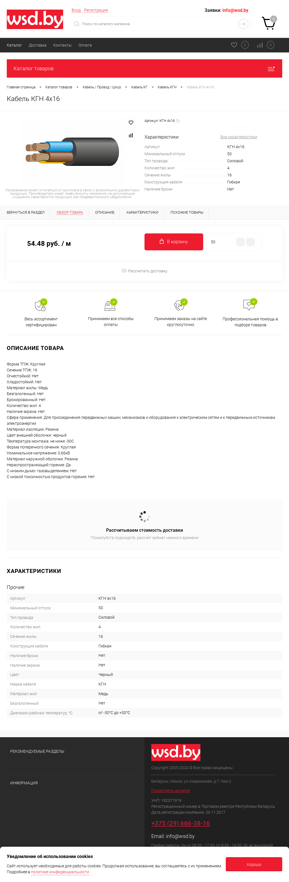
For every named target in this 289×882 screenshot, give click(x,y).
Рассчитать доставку (144, 271)
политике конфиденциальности (60, 872)
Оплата (85, 45)
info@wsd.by (180, 836)
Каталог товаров (144, 68)
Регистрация (96, 10)
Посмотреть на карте (170, 790)
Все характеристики (238, 137)
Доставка (38, 45)
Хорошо (254, 864)
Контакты (62, 45)
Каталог (14, 45)
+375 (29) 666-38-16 (180, 823)
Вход (76, 10)
